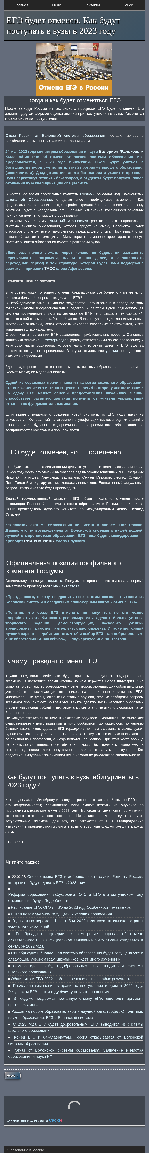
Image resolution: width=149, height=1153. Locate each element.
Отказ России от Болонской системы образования (55, 135)
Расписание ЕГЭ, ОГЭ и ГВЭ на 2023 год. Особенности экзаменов (71, 907)
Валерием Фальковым (121, 151)
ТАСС (49, 268)
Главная (21, 5)
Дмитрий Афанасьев (69, 221)
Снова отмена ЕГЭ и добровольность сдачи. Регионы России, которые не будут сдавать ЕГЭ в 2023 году (75, 879)
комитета (55, 581)
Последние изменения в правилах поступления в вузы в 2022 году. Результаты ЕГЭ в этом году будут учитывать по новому (75, 988)
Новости (12, 1075)
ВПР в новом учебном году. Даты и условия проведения (62, 914)
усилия (112, 351)
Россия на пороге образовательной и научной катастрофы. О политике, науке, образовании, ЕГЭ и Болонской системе (75, 1014)
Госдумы (87, 194)
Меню (56, 5)
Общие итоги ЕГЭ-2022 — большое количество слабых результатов (72, 979)
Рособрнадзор (56, 340)
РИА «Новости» (39, 541)
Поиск (128, 5)
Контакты (92, 5)
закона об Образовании (28, 199)
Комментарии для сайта (33, 1120)
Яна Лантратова (65, 586)
